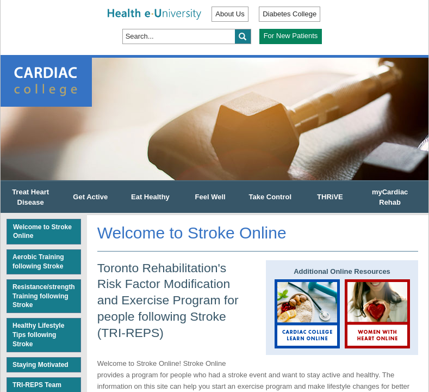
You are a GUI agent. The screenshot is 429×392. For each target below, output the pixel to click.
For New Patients (291, 36)
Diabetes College (289, 14)
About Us (229, 14)
